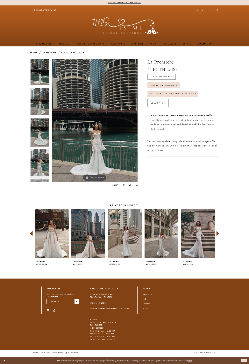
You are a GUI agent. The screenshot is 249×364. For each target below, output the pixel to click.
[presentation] (51, 234)
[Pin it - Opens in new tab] (130, 185)
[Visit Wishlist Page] (209, 10)
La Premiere (49, 52)
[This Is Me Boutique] (125, 25)
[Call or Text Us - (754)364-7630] (69, 10)
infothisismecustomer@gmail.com (109, 308)
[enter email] (62, 302)
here (190, 360)
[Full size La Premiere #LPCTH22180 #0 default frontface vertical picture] (95, 120)
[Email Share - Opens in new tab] (137, 185)
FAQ (145, 299)
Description (158, 105)
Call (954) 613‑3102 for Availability (175, 96)
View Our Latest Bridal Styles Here (124, 3)
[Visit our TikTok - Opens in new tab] (54, 311)
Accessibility (73, 353)
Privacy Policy (59, 353)
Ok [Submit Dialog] (244, 360)
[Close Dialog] (5, 360)
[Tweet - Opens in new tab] (124, 185)
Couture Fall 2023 (72, 52)
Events (146, 304)
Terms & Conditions (41, 353)
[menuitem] (44, 10)
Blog (145, 308)
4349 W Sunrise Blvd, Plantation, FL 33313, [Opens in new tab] (101, 296)
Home (33, 52)
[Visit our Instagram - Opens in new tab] (47, 311)
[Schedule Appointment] (44, 10)
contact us (203, 148)
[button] (199, 10)
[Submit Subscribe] (76, 302)
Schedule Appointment (166, 87)
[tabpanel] (39, 73)
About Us (147, 294)
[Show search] (216, 10)
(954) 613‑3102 (98, 303)
